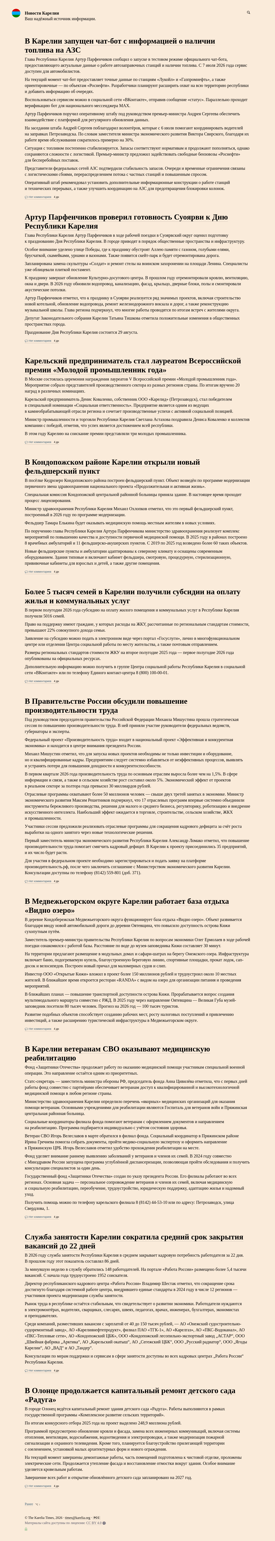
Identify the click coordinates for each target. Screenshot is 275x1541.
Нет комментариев (38, 197)
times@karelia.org (77, 1518)
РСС (97, 1517)
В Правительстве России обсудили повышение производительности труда (106, 705)
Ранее (29, 1504)
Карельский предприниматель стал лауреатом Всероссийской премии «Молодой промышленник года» (133, 365)
